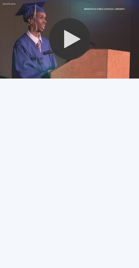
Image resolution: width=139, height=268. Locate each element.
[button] (69, 39)
